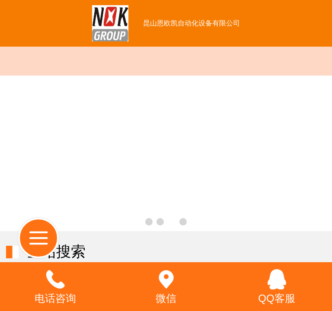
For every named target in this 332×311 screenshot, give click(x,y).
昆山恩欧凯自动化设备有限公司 (191, 23)
